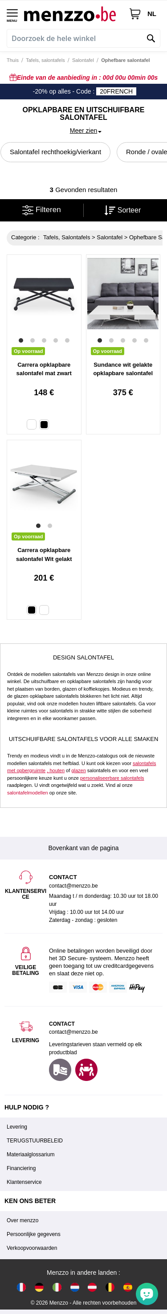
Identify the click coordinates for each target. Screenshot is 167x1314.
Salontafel (83, 60)
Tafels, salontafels (45, 60)
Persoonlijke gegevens (34, 1234)
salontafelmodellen (27, 792)
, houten (56, 770)
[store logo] (73, 13)
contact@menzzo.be (73, 1032)
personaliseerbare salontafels (112, 778)
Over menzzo (22, 1220)
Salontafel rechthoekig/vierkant (55, 152)
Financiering (21, 1168)
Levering (17, 1127)
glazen (78, 770)
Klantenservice (24, 1182)
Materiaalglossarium (30, 1154)
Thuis (13, 60)
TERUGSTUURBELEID (35, 1141)
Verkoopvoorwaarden (32, 1248)
